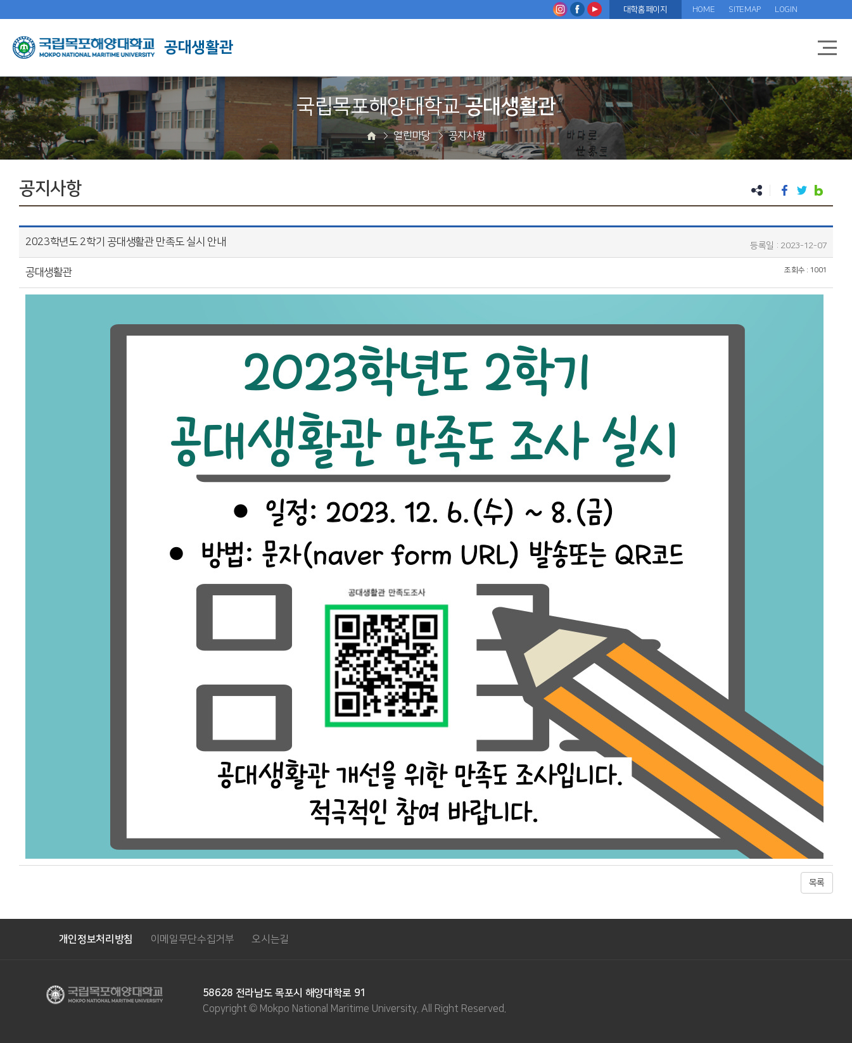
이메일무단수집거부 (192, 939)
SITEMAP (744, 9)
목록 (817, 883)
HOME (703, 9)
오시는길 (270, 939)
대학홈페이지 (645, 9)
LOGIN (786, 9)
